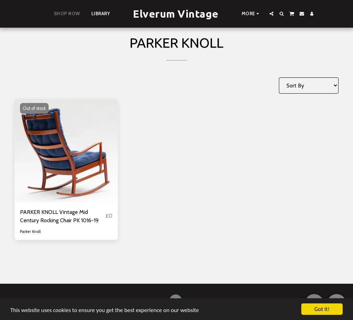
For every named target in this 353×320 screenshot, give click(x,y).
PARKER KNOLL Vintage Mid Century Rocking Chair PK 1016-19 (59, 216)
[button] (271, 13)
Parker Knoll (30, 231)
